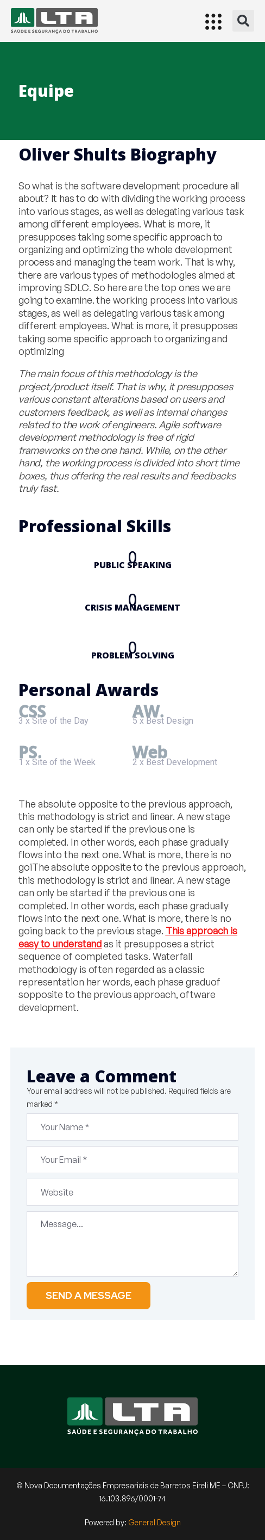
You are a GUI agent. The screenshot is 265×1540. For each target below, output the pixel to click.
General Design (154, 1522)
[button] (243, 21)
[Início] (54, 21)
